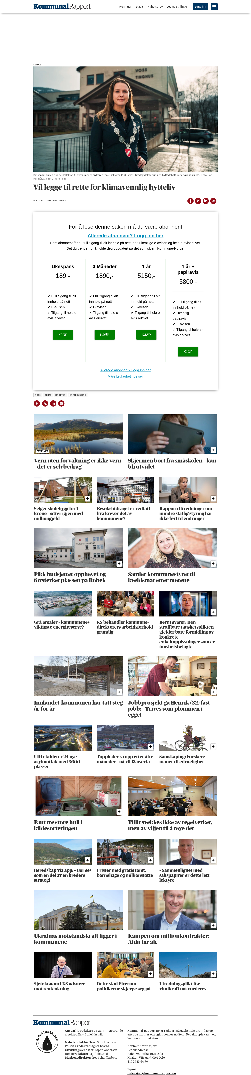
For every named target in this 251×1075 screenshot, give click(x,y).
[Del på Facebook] (190, 200)
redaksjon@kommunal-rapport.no (151, 1073)
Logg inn (200, 6)
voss (38, 395)
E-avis (140, 6)
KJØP (62, 335)
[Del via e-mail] (213, 200)
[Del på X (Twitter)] (198, 200)
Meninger (125, 6)
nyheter (60, 395)
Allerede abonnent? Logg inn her (126, 235)
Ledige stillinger (177, 6)
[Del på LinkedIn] (205, 200)
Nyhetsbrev (155, 6)
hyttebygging (77, 395)
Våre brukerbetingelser (125, 376)
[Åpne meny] (214, 6)
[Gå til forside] (62, 6)
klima (48, 395)
